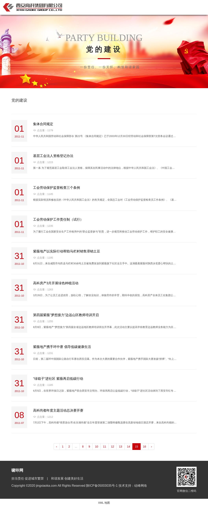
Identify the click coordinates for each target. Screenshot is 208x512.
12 (112, 446)
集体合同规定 (43, 124)
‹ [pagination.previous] (56, 446)
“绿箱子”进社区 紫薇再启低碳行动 (58, 379)
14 (128, 446)
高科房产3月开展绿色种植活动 (55, 283)
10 (96, 446)
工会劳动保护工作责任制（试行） (58, 219)
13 (120, 446)
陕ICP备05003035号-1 (102, 485)
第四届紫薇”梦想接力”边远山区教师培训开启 (66, 315)
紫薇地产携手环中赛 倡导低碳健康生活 (62, 347)
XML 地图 (104, 502)
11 (104, 446)
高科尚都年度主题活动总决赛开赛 (58, 410)
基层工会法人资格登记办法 (53, 156)
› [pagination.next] (151, 446)
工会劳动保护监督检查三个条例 (56, 188)
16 (144, 446)
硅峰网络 (140, 485)
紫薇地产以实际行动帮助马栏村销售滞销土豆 (66, 251)
